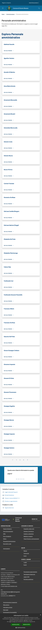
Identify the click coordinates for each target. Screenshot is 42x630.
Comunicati (26, 553)
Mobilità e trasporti (28, 536)
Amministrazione (10, 14)
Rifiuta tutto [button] (26, 624)
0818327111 (12, 596)
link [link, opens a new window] (34, 621)
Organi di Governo (7, 529)
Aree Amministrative (8, 531)
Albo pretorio (6, 605)
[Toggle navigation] (3, 8)
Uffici (4, 534)
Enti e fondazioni (7, 536)
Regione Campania (6, 3)
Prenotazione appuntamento (30, 572)
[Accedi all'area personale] (33, 3)
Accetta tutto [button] (15, 624)
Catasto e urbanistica (29, 534)
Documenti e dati (7, 544)
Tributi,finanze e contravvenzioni (31, 539)
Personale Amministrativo (9, 541)
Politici (4, 539)
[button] (21, 627)
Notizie (25, 551)
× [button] (40, 614)
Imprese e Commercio (29, 531)
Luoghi (25, 562)
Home (3, 14)
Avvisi (25, 556)
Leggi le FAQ (26, 577)
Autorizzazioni (6, 548)
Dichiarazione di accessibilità (10, 612)
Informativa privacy (7, 607)
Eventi (25, 565)
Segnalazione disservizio (29, 574)
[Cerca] (39, 8)
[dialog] (21, 621)
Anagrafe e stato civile (29, 529)
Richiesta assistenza (28, 579)
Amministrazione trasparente (10, 602)
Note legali (5, 610)
